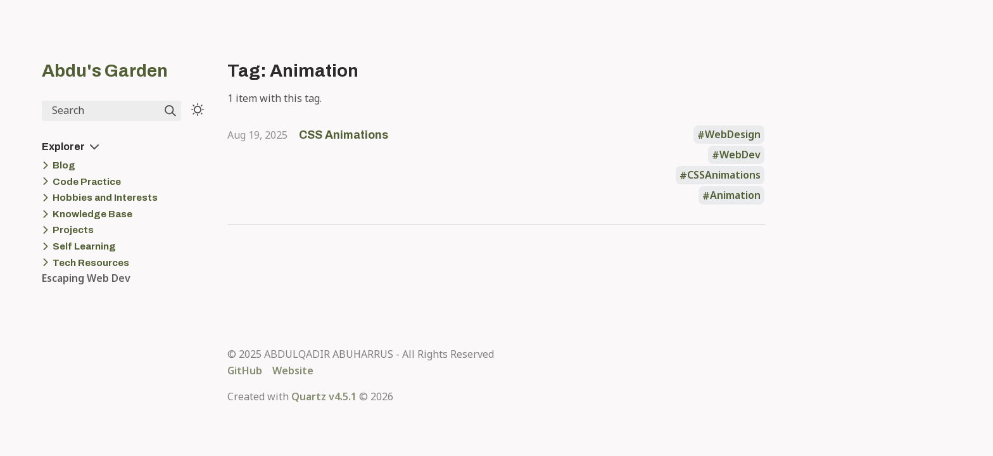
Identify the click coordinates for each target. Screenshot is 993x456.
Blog (64, 165)
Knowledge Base (92, 214)
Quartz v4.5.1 (324, 396)
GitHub (244, 370)
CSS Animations (343, 135)
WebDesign (733, 135)
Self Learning (84, 246)
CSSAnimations (724, 175)
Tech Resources (91, 263)
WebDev (740, 155)
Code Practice (87, 182)
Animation (735, 196)
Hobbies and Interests (105, 198)
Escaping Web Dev (86, 278)
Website (292, 370)
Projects (73, 230)
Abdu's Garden (105, 70)
